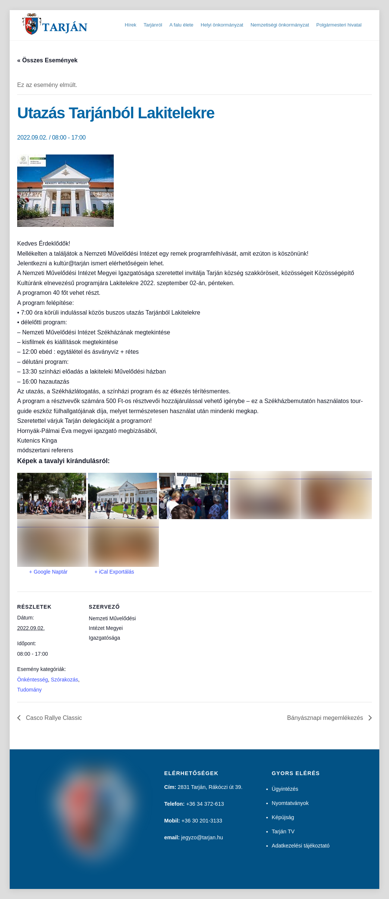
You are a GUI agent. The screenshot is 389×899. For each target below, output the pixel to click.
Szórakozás (64, 680)
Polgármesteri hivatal (338, 25)
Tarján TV (283, 831)
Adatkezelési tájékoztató (301, 846)
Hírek (130, 25)
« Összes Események (47, 60)
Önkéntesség (32, 680)
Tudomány (29, 690)
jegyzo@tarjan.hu (202, 837)
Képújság (283, 817)
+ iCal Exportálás (114, 572)
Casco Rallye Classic (53, 718)
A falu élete (181, 25)
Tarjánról (153, 25)
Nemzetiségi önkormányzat (280, 25)
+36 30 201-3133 (202, 821)
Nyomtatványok (290, 803)
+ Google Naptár (48, 572)
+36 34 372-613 (205, 804)
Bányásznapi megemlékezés (326, 718)
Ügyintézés (285, 789)
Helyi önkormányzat (222, 25)
